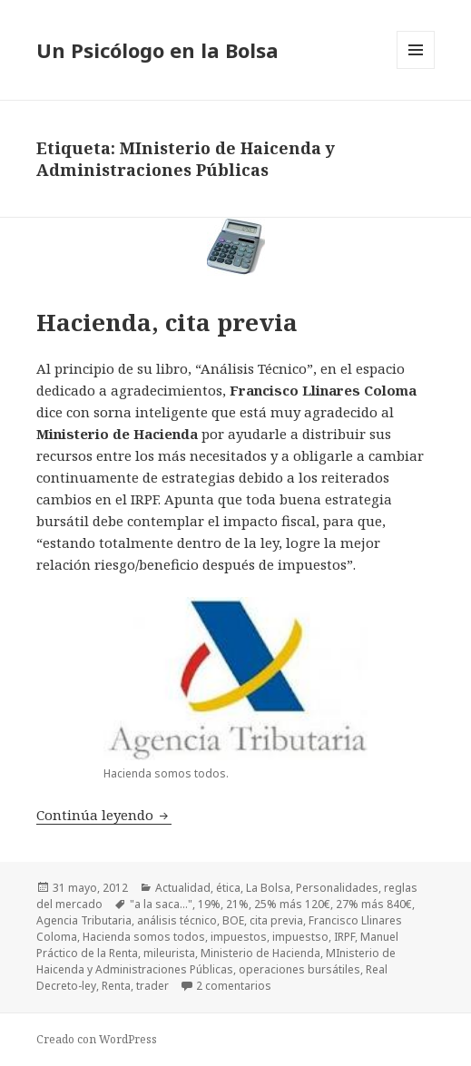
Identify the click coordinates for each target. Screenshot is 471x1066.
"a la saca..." (161, 904)
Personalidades (337, 887)
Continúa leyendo (104, 815)
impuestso (300, 936)
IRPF (344, 936)
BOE (233, 920)
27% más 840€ (374, 904)
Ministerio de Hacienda (260, 953)
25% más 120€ (292, 904)
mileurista (169, 953)
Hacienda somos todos (144, 936)
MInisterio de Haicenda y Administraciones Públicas (216, 961)
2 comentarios (233, 985)
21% (237, 904)
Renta (116, 985)
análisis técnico (177, 920)
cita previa (276, 920)
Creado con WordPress (96, 1039)
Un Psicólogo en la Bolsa (157, 50)
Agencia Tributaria (84, 920)
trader (152, 985)
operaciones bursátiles (299, 969)
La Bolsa (268, 887)
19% (209, 904)
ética (228, 887)
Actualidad (183, 887)
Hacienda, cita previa (167, 322)
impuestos (239, 936)
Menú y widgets (416, 68)
